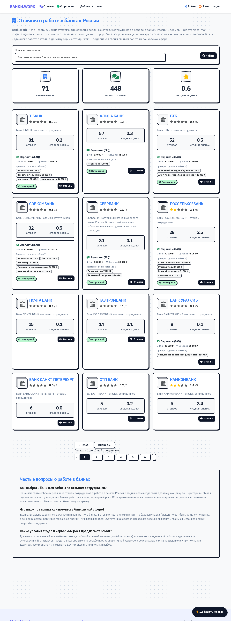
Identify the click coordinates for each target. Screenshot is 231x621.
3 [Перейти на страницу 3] (109, 457)
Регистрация (209, 6)
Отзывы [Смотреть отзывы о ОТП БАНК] (136, 418)
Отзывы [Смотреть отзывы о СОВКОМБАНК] (66, 278)
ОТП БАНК (109, 379)
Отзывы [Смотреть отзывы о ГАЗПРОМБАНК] (136, 339)
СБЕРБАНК (109, 203)
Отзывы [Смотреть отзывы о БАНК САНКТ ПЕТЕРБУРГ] (66, 422)
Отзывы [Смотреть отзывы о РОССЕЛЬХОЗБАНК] (206, 282)
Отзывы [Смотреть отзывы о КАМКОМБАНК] (206, 418)
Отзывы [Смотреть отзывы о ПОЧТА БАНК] (66, 339)
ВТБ (173, 115)
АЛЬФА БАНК (112, 115)
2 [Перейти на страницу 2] (97, 457)
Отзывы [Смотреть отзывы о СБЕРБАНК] (136, 282)
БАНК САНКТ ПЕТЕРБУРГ (51, 379)
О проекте (65, 6)
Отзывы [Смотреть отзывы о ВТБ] (206, 181)
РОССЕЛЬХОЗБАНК (186, 203)
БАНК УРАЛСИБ (184, 300)
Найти (208, 56)
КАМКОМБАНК (183, 379)
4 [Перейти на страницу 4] (121, 457)
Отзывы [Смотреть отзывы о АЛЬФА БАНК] (136, 170)
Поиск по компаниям (27, 50)
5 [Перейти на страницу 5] (133, 457)
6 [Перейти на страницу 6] (145, 457)
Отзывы (46, 6)
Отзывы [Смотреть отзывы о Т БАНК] (66, 185)
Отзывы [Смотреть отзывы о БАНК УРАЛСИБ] (206, 361)
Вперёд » (104, 445)
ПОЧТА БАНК (40, 300)
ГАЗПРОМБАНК (113, 300)
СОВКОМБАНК (41, 203)
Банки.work (22, 6)
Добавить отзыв (89, 6)
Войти (190, 6)
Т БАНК (35, 115)
